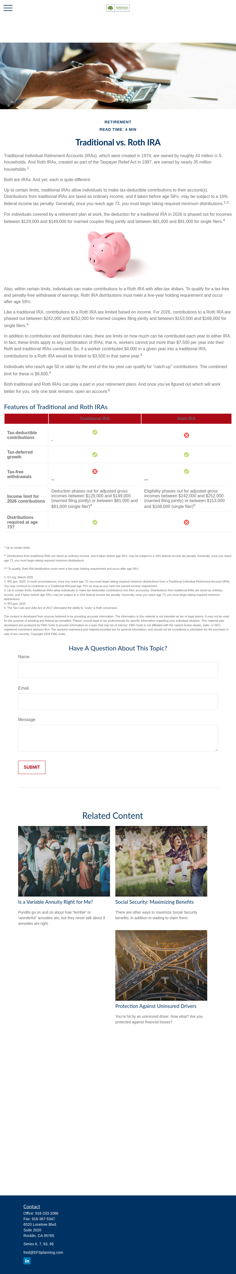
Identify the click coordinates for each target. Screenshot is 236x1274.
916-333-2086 (46, 1213)
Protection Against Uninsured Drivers (156, 1006)
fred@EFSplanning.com (43, 1252)
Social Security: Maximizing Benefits (154, 902)
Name (24, 656)
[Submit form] (32, 767)
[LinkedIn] (27, 1260)
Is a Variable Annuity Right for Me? (55, 902)
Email (23, 688)
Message (26, 719)
